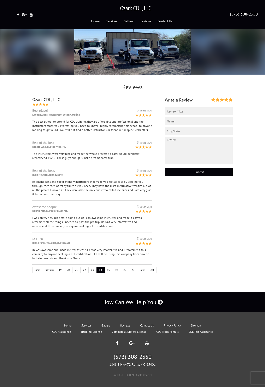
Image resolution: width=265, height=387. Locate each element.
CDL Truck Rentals (167, 332)
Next (142, 269)
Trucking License (91, 332)
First (37, 269)
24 (100, 269)
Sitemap (196, 325)
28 (132, 269)
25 (108, 269)
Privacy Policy (172, 325)
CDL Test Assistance (201, 332)
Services (111, 21)
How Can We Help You (132, 302)
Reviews (145, 21)
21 (76, 269)
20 (68, 269)
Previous (49, 269)
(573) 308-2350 (244, 14)
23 (92, 269)
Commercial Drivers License (129, 332)
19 (60, 269)
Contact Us (165, 21)
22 (84, 269)
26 (116, 269)
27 (124, 269)
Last (152, 269)
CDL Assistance (61, 332)
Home (95, 21)
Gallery (129, 21)
